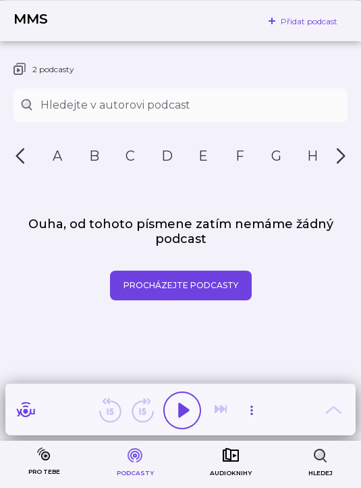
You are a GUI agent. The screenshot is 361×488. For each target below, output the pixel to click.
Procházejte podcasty (180, 285)
